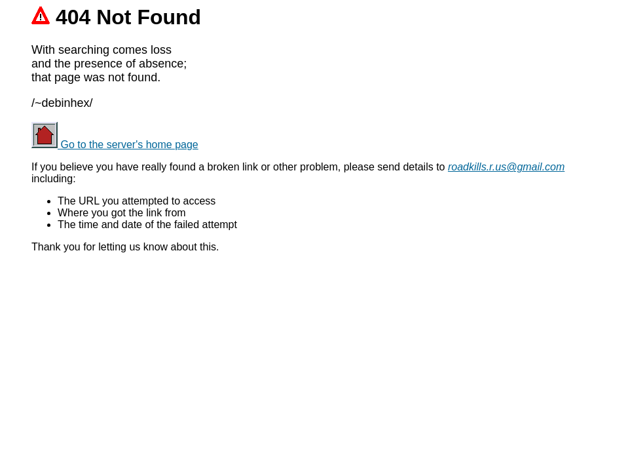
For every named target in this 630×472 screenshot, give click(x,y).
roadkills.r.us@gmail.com (506, 166)
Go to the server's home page (114, 144)
